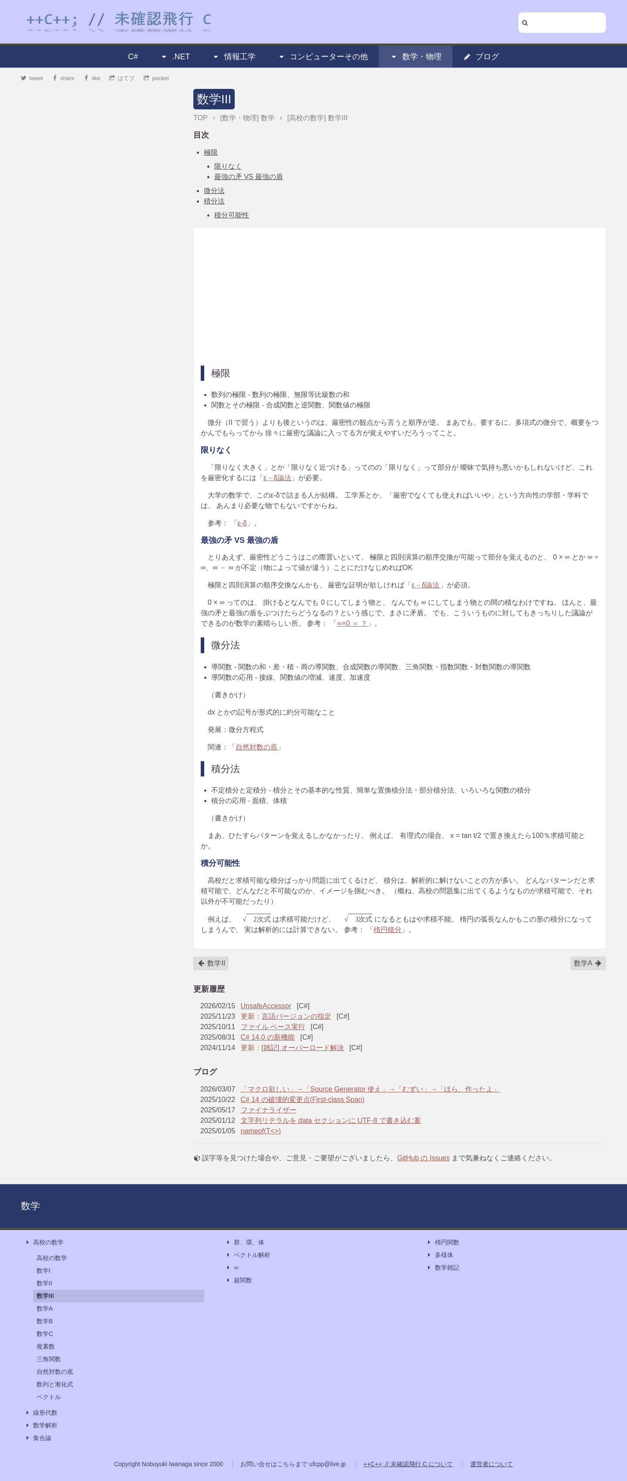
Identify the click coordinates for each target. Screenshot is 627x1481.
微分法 (214, 190)
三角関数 (49, 1359)
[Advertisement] (400, 296)
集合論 (37, 1438)
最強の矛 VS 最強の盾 (248, 176)
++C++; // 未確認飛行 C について (408, 1464)
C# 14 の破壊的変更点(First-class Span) (303, 1099)
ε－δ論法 (277, 477)
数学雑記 (442, 1267)
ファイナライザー (269, 1110)
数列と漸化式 (55, 1384)
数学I (44, 1270)
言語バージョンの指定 (296, 1016)
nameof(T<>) (261, 1131)
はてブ (122, 78)
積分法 (214, 201)
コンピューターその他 (322, 57)
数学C (45, 1333)
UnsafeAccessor (266, 1006)
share (63, 78)
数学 (30, 1205)
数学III (214, 99)
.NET (175, 57)
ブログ (481, 57)
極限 (211, 152)
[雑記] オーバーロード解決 (303, 1047)
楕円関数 (442, 1242)
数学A (588, 963)
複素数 (46, 1346)
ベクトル (49, 1396)
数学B (45, 1321)
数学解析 (40, 1425)
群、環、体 (244, 1242)
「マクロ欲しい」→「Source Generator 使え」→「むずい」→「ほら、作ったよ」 (370, 1089)
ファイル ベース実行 (273, 1026)
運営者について (491, 1464)
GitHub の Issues (423, 1158)
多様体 (439, 1255)
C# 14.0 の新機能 (268, 1037)
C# (133, 56)
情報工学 (234, 57)
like (92, 78)
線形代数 (40, 1412)
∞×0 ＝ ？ (352, 623)
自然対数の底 (256, 747)
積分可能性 (231, 215)
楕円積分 (387, 929)
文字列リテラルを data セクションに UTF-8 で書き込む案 (331, 1120)
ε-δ (241, 523)
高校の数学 (44, 1242)
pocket (156, 78)
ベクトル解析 (247, 1255)
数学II (211, 963)
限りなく (228, 166)
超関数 (238, 1280)
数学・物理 (416, 57)
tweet (32, 78)
